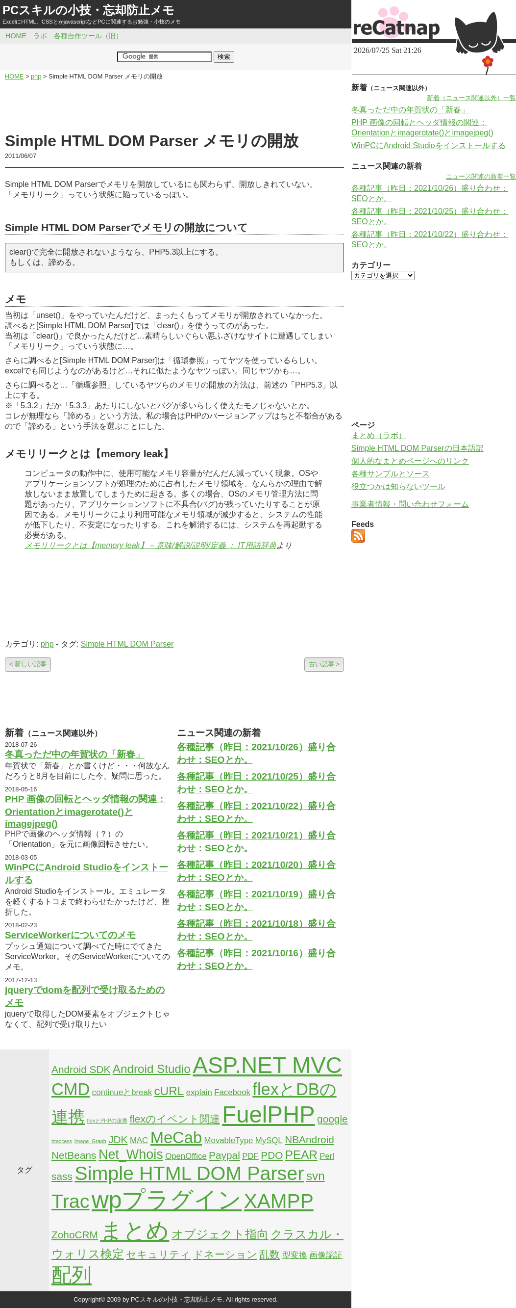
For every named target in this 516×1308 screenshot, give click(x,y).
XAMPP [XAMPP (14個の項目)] (279, 1201)
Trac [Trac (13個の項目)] (70, 1201)
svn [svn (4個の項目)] (315, 1175)
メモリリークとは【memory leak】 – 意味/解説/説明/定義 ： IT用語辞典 (150, 545)
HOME (15, 36)
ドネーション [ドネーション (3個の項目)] (225, 1254)
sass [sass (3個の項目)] (62, 1176)
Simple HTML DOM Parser (127, 644)
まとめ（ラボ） (378, 435)
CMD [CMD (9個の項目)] (70, 1089)
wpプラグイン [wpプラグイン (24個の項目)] (167, 1200)
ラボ (40, 36)
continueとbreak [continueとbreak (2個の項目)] (122, 1092)
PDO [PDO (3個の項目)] (272, 1155)
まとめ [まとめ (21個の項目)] (134, 1230)
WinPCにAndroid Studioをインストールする (428, 145)
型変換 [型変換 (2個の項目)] (294, 1255)
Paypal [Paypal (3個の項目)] (224, 1155)
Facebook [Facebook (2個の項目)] (232, 1092)
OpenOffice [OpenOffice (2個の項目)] (186, 1156)
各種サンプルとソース (390, 474)
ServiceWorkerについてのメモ (70, 935)
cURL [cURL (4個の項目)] (169, 1091)
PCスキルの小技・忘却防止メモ (88, 10)
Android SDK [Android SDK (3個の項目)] (80, 1069)
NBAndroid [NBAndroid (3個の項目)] (309, 1139)
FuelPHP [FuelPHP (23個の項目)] (268, 1114)
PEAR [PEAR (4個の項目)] (301, 1154)
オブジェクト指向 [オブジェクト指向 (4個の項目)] (220, 1234)
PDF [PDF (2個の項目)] (250, 1156)
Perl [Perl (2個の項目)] (326, 1156)
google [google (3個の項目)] (332, 1119)
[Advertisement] (174, 106)
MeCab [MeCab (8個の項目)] (176, 1137)
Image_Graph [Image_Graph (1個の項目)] (90, 1141)
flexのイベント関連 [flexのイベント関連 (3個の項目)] (174, 1119)
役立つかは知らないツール (398, 486)
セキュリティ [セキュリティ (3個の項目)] (158, 1254)
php (47, 644)
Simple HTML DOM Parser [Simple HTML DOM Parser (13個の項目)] (189, 1173)
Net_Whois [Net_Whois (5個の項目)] (130, 1154)
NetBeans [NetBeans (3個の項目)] (73, 1155)
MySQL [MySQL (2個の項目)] (269, 1140)
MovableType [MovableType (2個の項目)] (228, 1140)
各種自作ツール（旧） (88, 36)
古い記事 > (324, 664)
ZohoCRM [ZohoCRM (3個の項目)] (74, 1234)
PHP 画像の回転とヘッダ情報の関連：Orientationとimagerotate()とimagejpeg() (85, 811)
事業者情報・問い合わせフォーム (410, 504)
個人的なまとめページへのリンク (410, 461)
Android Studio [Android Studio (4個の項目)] (152, 1068)
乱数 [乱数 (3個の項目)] (269, 1254)
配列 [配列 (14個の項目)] (71, 1275)
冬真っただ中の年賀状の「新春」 (75, 754)
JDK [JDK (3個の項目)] (117, 1139)
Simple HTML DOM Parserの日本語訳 (417, 448)
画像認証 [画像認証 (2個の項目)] (326, 1255)
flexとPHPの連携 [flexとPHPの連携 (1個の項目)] (107, 1121)
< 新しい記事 (28, 664)
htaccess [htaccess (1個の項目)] (61, 1141)
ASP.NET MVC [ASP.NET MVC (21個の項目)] (267, 1065)
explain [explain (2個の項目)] (199, 1092)
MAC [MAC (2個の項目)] (139, 1140)
